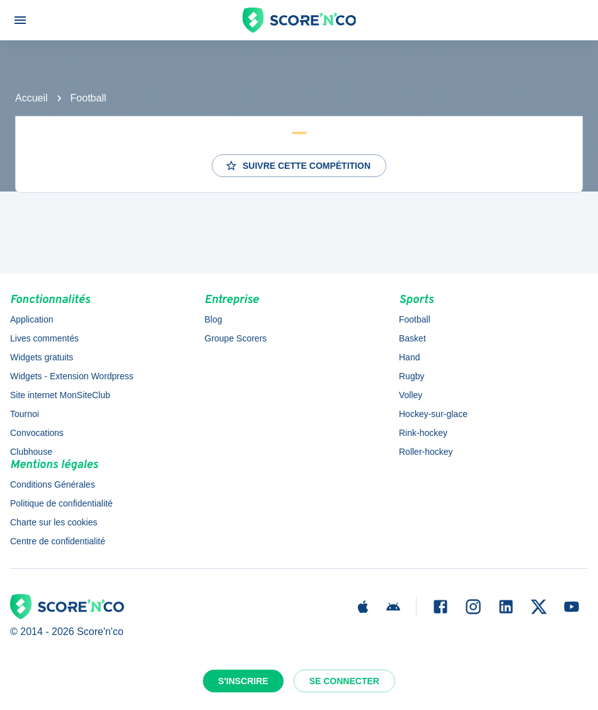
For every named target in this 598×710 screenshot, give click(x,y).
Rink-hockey (423, 433)
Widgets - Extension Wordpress (72, 376)
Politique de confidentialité (61, 503)
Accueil (31, 98)
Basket (412, 338)
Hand (409, 357)
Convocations (37, 433)
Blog (213, 319)
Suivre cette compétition (298, 165)
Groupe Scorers (236, 338)
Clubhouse (31, 452)
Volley (410, 395)
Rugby (411, 376)
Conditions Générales (52, 484)
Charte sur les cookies (54, 522)
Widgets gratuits (41, 357)
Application (32, 319)
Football (88, 98)
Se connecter (344, 681)
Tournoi (24, 414)
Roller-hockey (426, 452)
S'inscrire (243, 681)
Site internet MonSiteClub (60, 395)
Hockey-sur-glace (433, 414)
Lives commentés (44, 338)
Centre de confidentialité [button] (57, 541)
